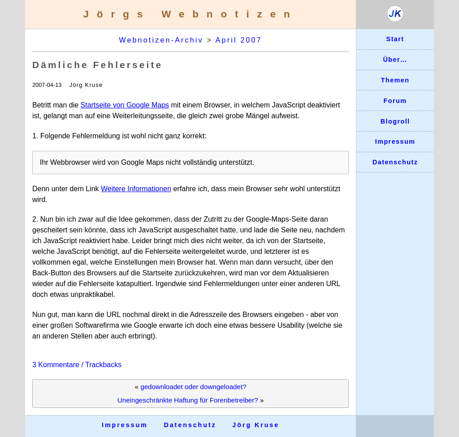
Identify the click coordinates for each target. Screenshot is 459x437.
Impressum (395, 141)
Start (395, 39)
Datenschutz (395, 162)
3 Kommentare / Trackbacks (76, 364)
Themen (395, 80)
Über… (395, 59)
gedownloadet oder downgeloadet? (193, 386)
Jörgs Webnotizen (190, 14)
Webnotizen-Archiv (161, 40)
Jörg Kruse (255, 424)
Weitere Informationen (136, 189)
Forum (395, 100)
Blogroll (395, 121)
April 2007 (239, 40)
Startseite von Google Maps (125, 105)
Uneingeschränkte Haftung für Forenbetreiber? (187, 400)
